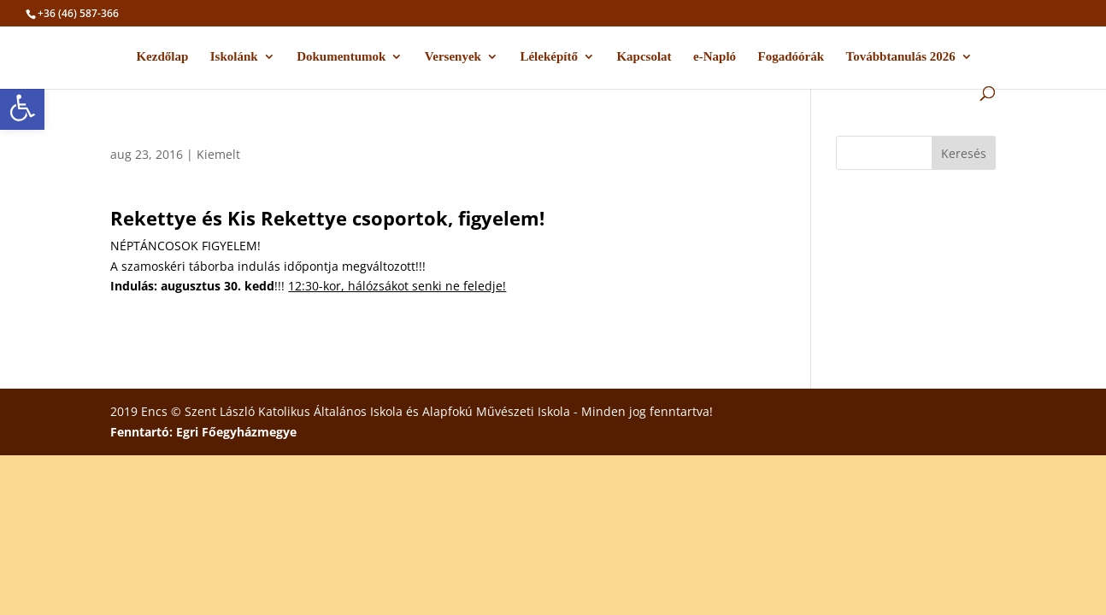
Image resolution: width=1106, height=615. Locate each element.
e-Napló (714, 56)
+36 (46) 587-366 (78, 13)
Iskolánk (234, 56)
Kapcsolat (643, 56)
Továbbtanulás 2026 (901, 56)
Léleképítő (549, 56)
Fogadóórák (791, 56)
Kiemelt (218, 154)
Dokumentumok (341, 56)
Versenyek (453, 56)
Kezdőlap (162, 56)
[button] (22, 107)
